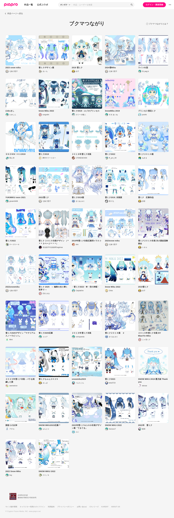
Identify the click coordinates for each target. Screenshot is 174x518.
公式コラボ (42, 5)
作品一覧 (28, 5)
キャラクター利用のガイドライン (32, 507)
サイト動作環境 (11, 507)
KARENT (104, 507)
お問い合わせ (82, 507)
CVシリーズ (94, 507)
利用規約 (51, 507)
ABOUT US (115, 507)
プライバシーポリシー (65, 507)
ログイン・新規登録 (154, 5)
